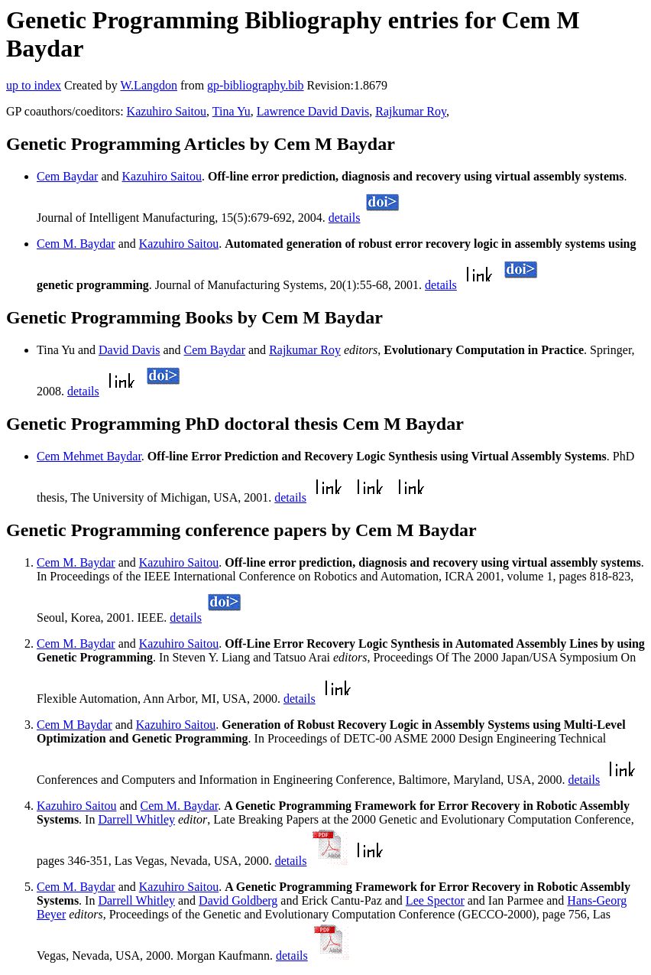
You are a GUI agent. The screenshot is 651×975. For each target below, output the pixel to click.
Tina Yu (231, 111)
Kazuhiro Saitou (166, 111)
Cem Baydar (67, 176)
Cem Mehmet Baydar (89, 456)
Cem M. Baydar (76, 243)
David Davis (129, 349)
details (345, 217)
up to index (33, 85)
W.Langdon (148, 85)
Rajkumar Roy (410, 111)
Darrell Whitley (136, 819)
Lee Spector (435, 900)
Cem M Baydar (74, 724)
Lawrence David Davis (313, 111)
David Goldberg (238, 900)
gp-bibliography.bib (255, 85)
